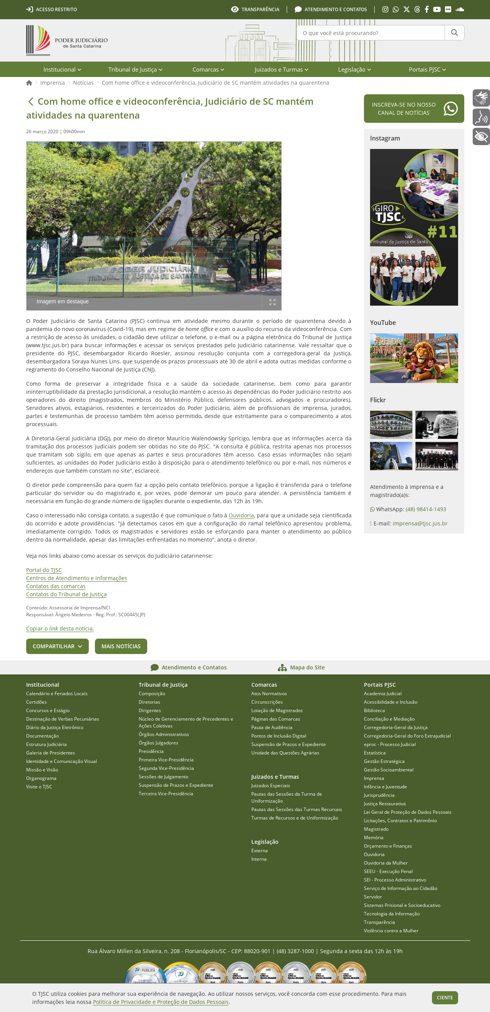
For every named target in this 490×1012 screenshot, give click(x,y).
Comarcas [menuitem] (208, 69)
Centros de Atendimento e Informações (76, 578)
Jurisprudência (379, 795)
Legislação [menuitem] (354, 69)
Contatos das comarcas (56, 586)
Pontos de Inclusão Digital (278, 736)
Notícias (83, 82)
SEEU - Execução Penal (388, 871)
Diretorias (149, 702)
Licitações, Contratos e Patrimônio (400, 820)
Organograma (41, 778)
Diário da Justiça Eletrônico (54, 727)
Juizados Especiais (270, 785)
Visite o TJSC (39, 786)
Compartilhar (54, 646)
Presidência (151, 751)
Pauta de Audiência (271, 727)
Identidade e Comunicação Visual (61, 761)
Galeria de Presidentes (50, 752)
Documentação (42, 736)
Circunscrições (267, 702)
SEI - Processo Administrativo (395, 880)
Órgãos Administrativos (164, 734)
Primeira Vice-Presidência (166, 759)
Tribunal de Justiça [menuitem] (135, 69)
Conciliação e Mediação (389, 719)
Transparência (379, 922)
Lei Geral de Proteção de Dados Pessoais (408, 812)
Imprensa (52, 82)
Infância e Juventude (385, 786)
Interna (259, 859)
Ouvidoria (241, 515)
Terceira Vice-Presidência (166, 793)
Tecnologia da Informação (392, 913)
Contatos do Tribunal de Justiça (66, 594)
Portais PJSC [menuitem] (427, 69)
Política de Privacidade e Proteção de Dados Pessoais (161, 1001)
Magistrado (376, 829)
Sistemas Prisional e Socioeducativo (402, 905)
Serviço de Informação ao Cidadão (400, 888)
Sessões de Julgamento (163, 776)
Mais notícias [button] (121, 646)
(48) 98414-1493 (426, 509)
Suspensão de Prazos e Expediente (176, 785)
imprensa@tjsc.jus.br (420, 523)
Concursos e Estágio (48, 710)
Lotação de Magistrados (277, 710)
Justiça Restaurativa (385, 803)
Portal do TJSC (44, 570)
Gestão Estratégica (384, 761)
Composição (152, 693)
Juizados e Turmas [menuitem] (282, 69)
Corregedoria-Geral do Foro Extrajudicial (407, 736)
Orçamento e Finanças (388, 846)
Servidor (373, 896)
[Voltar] (30, 101)
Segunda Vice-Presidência (166, 768)
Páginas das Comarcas (275, 719)
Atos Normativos (269, 693)
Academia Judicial (383, 693)
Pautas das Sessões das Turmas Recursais (296, 809)
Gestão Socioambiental (389, 769)
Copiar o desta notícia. (60, 628)
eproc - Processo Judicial (390, 744)
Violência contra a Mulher (391, 930)
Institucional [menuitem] (62, 69)
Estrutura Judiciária (46, 744)
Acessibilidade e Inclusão (390, 702)
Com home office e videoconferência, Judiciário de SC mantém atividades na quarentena (215, 82)
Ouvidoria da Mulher (386, 863)
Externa (259, 850)
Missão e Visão (42, 769)
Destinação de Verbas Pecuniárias (62, 719)
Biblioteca (374, 710)
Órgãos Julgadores (158, 742)
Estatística (375, 752)
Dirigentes (150, 710)
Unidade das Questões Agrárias (285, 752)
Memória (374, 837)
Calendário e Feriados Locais (57, 693)
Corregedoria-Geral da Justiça (396, 727)
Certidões (36, 702)
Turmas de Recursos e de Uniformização (294, 818)
